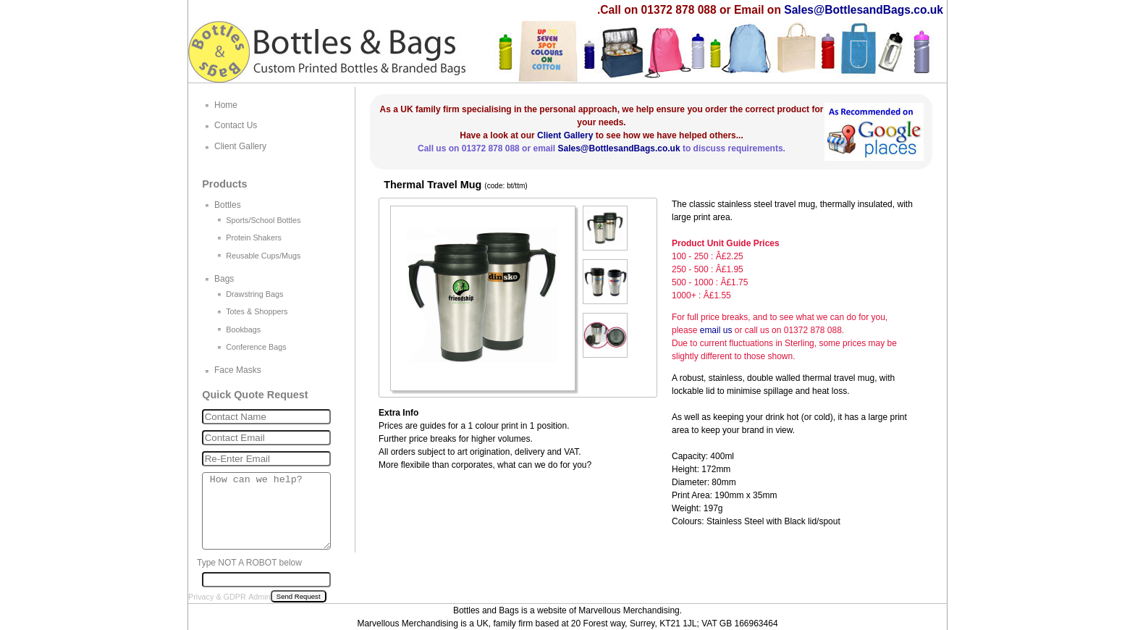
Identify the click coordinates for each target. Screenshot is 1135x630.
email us (716, 330)
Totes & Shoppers (256, 311)
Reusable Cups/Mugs (263, 255)
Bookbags (243, 329)
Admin (259, 596)
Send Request (299, 596)
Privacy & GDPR (217, 596)
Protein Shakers (254, 237)
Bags (224, 279)
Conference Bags (256, 347)
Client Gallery (565, 135)
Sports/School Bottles (263, 220)
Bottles (227, 205)
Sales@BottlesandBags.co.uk (863, 10)
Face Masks (237, 370)
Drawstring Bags (254, 294)
